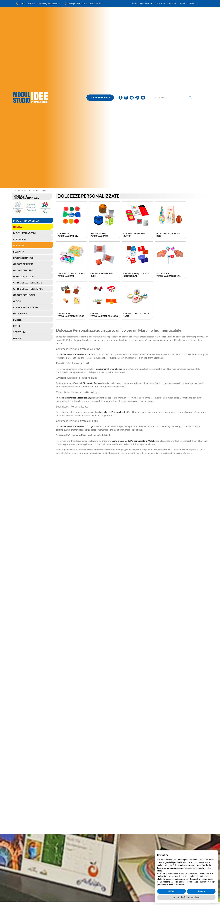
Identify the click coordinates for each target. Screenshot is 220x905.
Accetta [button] (201, 891)
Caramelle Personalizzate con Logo (104, 314)
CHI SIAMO (172, 3)
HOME (134, 3)
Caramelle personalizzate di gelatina (67, 235)
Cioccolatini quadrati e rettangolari (136, 274)
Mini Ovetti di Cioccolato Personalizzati (71, 274)
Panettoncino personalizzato (99, 234)
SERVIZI (160, 3)
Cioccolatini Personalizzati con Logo (71, 314)
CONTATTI (192, 3)
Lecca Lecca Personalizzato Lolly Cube (167, 276)
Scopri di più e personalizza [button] (186, 897)
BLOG (182, 3)
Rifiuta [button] (171, 891)
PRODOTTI (146, 3)
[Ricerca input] (171, 98)
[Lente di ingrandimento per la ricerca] (190, 98)
